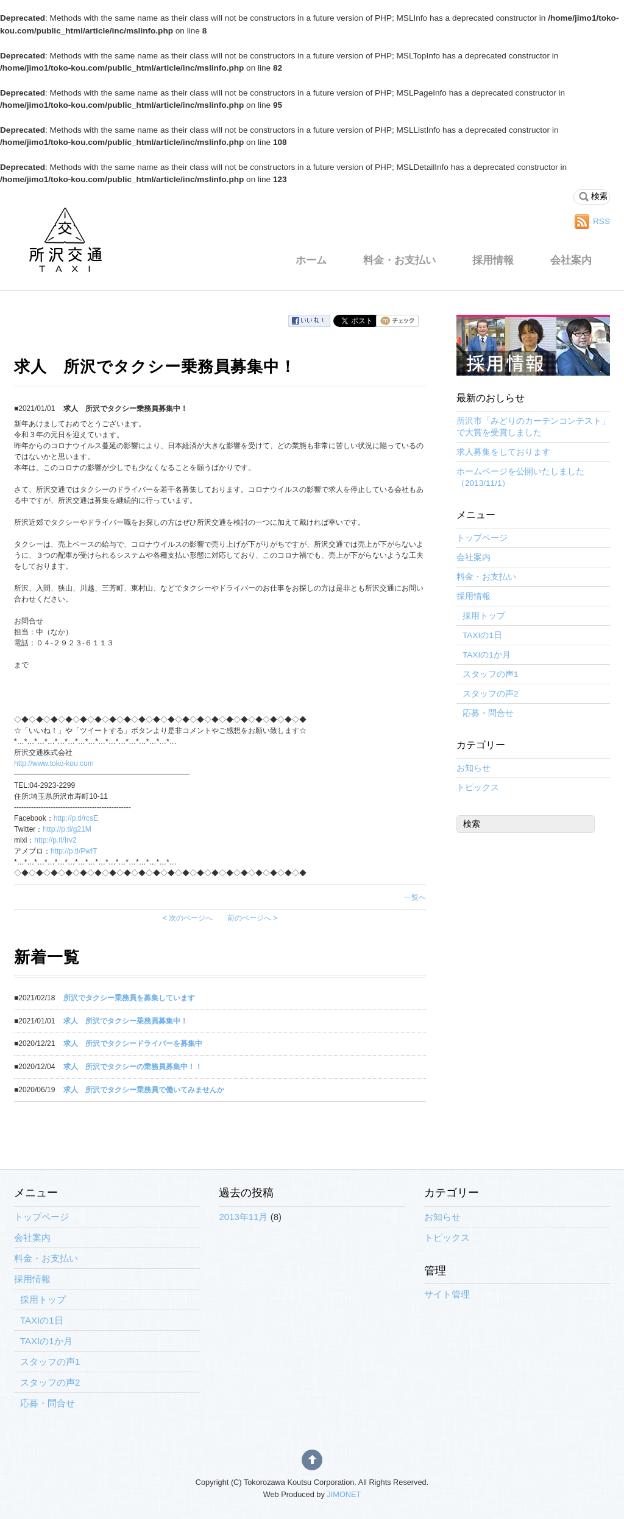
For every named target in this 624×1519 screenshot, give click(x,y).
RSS (601, 221)
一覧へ (415, 897)
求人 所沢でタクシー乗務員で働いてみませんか (143, 1090)
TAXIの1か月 (487, 654)
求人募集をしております (503, 452)
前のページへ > (252, 918)
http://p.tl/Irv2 (55, 840)
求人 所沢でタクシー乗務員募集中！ (125, 1021)
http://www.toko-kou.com (54, 763)
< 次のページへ (188, 918)
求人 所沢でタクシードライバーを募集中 (132, 1043)
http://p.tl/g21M (67, 829)
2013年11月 (243, 1217)
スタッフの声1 (491, 674)
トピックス (477, 787)
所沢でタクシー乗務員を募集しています (129, 998)
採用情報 (493, 260)
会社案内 (571, 260)
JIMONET (344, 1494)
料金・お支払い (399, 260)
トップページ (482, 537)
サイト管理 (447, 1294)
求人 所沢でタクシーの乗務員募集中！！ (132, 1066)
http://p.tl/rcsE (76, 818)
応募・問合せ (488, 713)
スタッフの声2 (491, 693)
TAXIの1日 (482, 635)
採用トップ (484, 615)
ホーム (311, 260)
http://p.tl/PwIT (74, 851)
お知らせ (473, 768)
